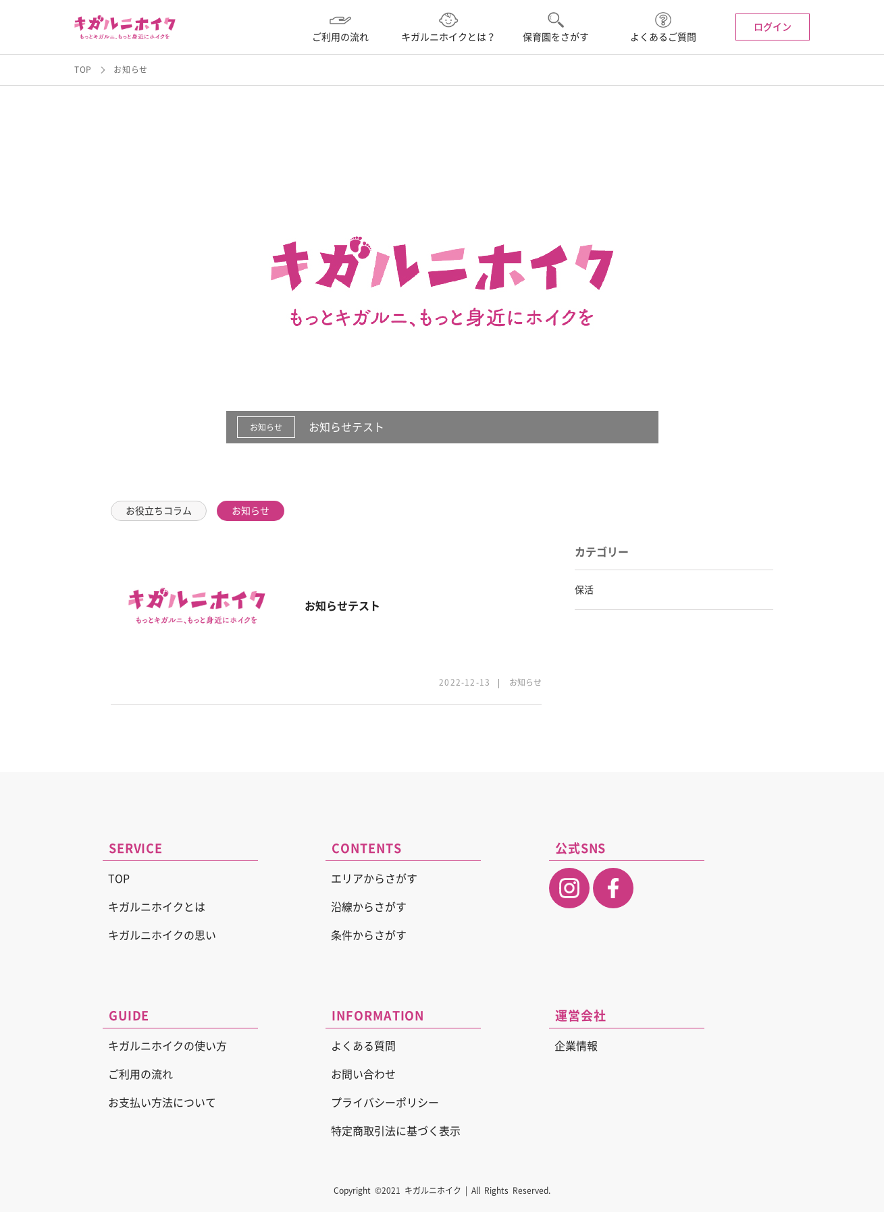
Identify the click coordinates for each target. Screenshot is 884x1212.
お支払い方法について (162, 1102)
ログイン (772, 27)
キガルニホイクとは (156, 907)
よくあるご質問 (663, 27)
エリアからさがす (374, 878)
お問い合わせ (363, 1074)
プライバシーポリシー (385, 1102)
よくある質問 (363, 1046)
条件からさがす (369, 935)
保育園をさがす (556, 27)
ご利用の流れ (340, 27)
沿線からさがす (369, 907)
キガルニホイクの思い (162, 935)
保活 (584, 590)
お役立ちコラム (159, 511)
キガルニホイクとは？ (448, 27)
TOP (83, 69)
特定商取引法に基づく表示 (396, 1131)
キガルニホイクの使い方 (167, 1046)
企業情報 (576, 1046)
